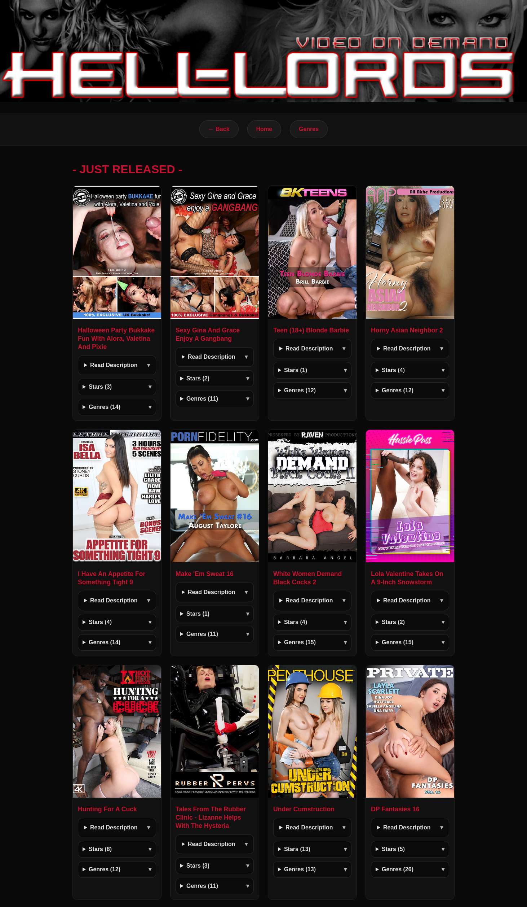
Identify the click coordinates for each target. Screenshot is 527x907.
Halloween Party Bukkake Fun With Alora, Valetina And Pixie (116, 338)
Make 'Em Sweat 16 (205, 573)
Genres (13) (300, 869)
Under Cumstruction (304, 809)
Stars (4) (393, 370)
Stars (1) (295, 370)
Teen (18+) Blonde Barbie (311, 330)
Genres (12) (300, 390)
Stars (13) (297, 849)
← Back (219, 129)
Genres (309, 129)
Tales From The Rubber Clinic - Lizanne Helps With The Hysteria (211, 817)
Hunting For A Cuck (107, 809)
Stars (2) (197, 378)
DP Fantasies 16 (395, 809)
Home (264, 129)
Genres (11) (202, 399)
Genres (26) (397, 869)
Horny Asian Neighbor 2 (407, 330)
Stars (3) (100, 387)
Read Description (114, 365)
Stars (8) (100, 849)
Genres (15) (300, 642)
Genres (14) (104, 407)
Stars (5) (393, 849)
